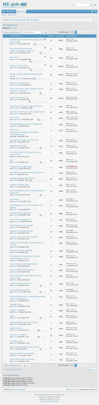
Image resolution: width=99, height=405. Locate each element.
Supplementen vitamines (20, 283)
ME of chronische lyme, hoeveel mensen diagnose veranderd (27, 89)
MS (11, 160)
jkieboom (72, 263)
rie (70, 105)
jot (70, 212)
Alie (14, 162)
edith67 (71, 172)
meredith (18, 78)
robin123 (15, 201)
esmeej (15, 186)
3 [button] (81, 32)
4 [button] (84, 32)
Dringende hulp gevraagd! (21, 166)
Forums (22, 11)
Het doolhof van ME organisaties (23, 264)
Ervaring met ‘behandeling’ (21, 250)
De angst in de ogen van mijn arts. (24, 140)
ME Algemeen (10, 25)
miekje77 (15, 113)
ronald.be (72, 225)
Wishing (71, 82)
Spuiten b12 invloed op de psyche (24, 237)
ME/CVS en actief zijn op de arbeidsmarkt (27, 111)
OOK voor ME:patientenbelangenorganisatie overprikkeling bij (24, 132)
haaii (14, 247)
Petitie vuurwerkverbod (20, 83)
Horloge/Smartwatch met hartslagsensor (27, 172)
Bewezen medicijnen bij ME (21, 231)
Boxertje (15, 59)
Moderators (13, 28)
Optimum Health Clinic (19, 184)
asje (70, 48)
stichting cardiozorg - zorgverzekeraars (26, 106)
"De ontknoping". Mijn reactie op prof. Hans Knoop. (26, 276)
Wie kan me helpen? (18, 334)
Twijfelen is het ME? (18, 145)
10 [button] (92, 32)
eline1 (14, 285)
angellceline (16, 119)
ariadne (15, 52)
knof (70, 283)
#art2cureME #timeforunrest (22, 269)
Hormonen (14, 199)
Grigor (15, 142)
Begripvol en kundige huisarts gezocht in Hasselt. (27, 243)
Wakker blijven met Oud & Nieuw (24, 322)
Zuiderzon (72, 166)
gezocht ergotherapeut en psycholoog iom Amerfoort (28, 191)
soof (70, 57)
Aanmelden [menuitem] (96, 12)
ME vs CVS (14, 57)
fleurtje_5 (15, 312)
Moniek (15, 67)
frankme (15, 168)
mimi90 (15, 306)
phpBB (43, 394)
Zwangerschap (16, 304)
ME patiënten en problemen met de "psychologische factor (25, 257)
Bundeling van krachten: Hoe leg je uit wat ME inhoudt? (27, 40)
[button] (72, 32)
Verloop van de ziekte (19, 65)
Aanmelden (13, 15)
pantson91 (16, 221)
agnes (15, 99)
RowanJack (72, 73)
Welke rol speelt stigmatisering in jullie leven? (26, 75)
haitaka (71, 219)
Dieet (12, 316)
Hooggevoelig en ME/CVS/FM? (22, 178)
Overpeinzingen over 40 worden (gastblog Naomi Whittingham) (27, 297)
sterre (71, 129)
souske (71, 111)
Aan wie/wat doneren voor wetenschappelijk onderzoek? (22, 49)
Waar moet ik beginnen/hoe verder (24, 347)
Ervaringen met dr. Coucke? (21, 225)
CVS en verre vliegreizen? (20, 219)
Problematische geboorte (20, 213)
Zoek (5, 15)
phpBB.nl (56, 399)
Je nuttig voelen (16, 341)
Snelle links (3, 12)
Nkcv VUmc (15, 117)
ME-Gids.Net (11, 11)
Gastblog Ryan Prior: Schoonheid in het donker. (26, 206)
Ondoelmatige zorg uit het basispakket (26, 124)
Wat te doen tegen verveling (21, 359)
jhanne (71, 304)
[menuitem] (92, 11)
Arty (45, 397)
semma (71, 88)
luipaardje (16, 85)
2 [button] (78, 32)
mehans (15, 215)
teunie (71, 123)
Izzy (14, 174)
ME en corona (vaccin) (19, 97)
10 (44, 102)
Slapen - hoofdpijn (17, 310)
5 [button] (86, 32)
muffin (15, 330)
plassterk (15, 93)
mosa (71, 39)
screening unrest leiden (20, 290)
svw (14, 252)
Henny (15, 44)
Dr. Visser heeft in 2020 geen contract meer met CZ (26, 153)
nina (14, 180)
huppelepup (16, 108)
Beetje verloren (16, 328)
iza (14, 349)
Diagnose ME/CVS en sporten (22, 353)
